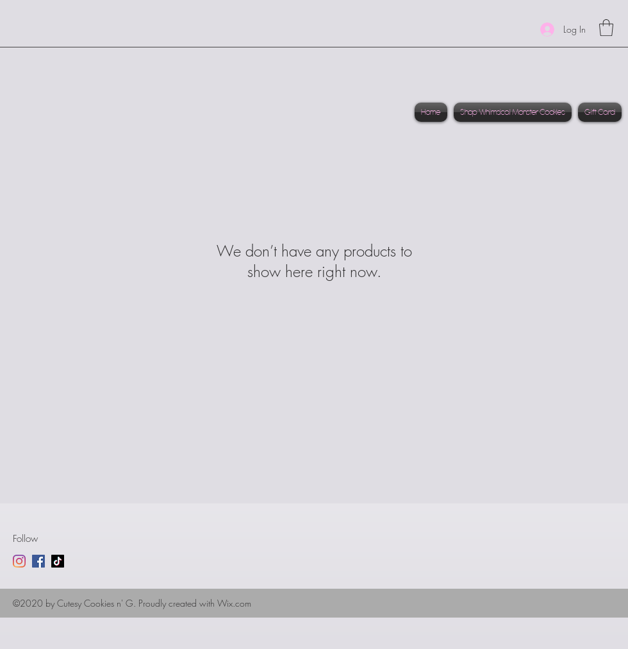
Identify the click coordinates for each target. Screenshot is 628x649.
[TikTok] (57, 561)
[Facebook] (38, 561)
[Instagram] (19, 561)
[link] (606, 27)
